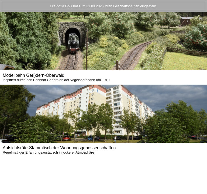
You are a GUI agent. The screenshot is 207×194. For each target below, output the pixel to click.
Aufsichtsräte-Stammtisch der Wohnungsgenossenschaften (59, 150)
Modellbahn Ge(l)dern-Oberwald (56, 77)
